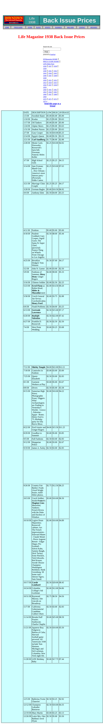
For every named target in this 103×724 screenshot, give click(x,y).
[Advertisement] (51, 7)
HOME (7, 27)
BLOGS (38, 27)
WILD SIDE (70, 27)
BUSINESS (58, 27)
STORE (30, 27)
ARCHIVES (93, 27)
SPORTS (47, 27)
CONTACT (82, 27)
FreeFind (52, 54)
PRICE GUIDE (18, 27)
